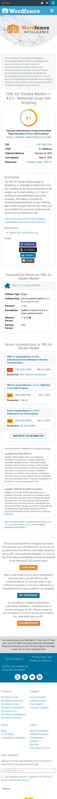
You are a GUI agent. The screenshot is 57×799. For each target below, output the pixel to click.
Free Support (37, 704)
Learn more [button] (28, 567)
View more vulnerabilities (28, 436)
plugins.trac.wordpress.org (23, 232)
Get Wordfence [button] (28, 595)
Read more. (34, 481)
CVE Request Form (40, 747)
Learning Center (38, 700)
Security (34, 744)
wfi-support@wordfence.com (16, 524)
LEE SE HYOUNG (27, 426)
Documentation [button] (28, 623)
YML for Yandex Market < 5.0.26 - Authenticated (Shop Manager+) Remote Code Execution (27, 359)
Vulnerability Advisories (13, 737)
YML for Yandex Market (26, 285)
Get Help (6, 3)
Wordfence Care (10, 704)
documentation (25, 73)
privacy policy (21, 780)
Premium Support (39, 707)
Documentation (38, 697)
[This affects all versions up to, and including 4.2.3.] (30, 317)
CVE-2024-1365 (44, 144)
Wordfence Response (12, 707)
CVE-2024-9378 (22, 395)
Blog (3, 730)
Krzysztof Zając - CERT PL (39, 162)
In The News (7, 734)
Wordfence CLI (9, 711)
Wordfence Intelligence (13, 714)
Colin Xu (24, 400)
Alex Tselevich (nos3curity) (33, 374)
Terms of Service (14, 658)
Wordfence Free (10, 697)
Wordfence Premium (12, 700)
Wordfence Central (11, 717)
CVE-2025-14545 (23, 369)
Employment (36, 737)
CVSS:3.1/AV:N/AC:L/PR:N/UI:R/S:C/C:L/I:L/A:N (28, 137)
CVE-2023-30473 (23, 420)
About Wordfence (39, 730)
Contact (34, 741)
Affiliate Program (39, 734)
